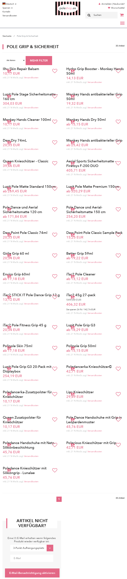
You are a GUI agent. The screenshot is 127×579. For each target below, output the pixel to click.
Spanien (7, 7)
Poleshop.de (60, 3)
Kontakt (6, 11)
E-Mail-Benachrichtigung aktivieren (32, 573)
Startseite (6, 36)
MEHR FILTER (39, 60)
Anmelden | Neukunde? (113, 3)
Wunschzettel (118, 7)
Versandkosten (9, 15)
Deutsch (9, 3)
